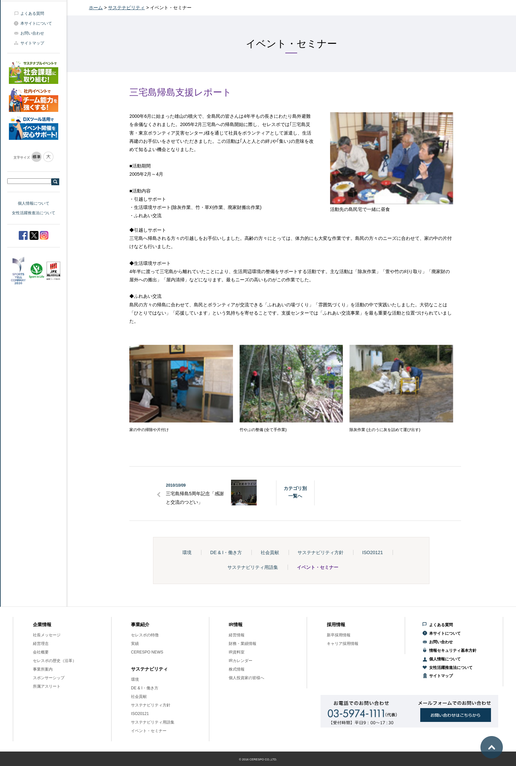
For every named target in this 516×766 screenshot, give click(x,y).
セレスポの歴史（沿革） (54, 660)
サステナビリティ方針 (320, 552)
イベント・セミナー (317, 567)
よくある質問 (32, 13)
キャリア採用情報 (342, 643)
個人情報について (33, 203)
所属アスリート (47, 686)
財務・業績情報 (242, 643)
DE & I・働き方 (226, 552)
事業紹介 (140, 624)
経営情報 (237, 635)
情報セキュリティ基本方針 (453, 650)
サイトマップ (32, 43)
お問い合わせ (32, 33)
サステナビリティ (126, 7)
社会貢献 (270, 552)
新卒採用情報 (338, 635)
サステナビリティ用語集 (252, 567)
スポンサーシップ (48, 678)
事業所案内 (43, 669)
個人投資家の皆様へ (246, 678)
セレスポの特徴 (145, 635)
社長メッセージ (47, 635)
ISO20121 (372, 552)
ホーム (96, 7)
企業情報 (42, 624)
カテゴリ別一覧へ (295, 492)
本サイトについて (36, 23)
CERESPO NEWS (147, 652)
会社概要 (41, 652)
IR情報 (236, 624)
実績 (135, 643)
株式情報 (237, 669)
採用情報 (336, 624)
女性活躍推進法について (33, 213)
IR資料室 (237, 652)
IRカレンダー (240, 660)
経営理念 (41, 643)
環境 (187, 552)
